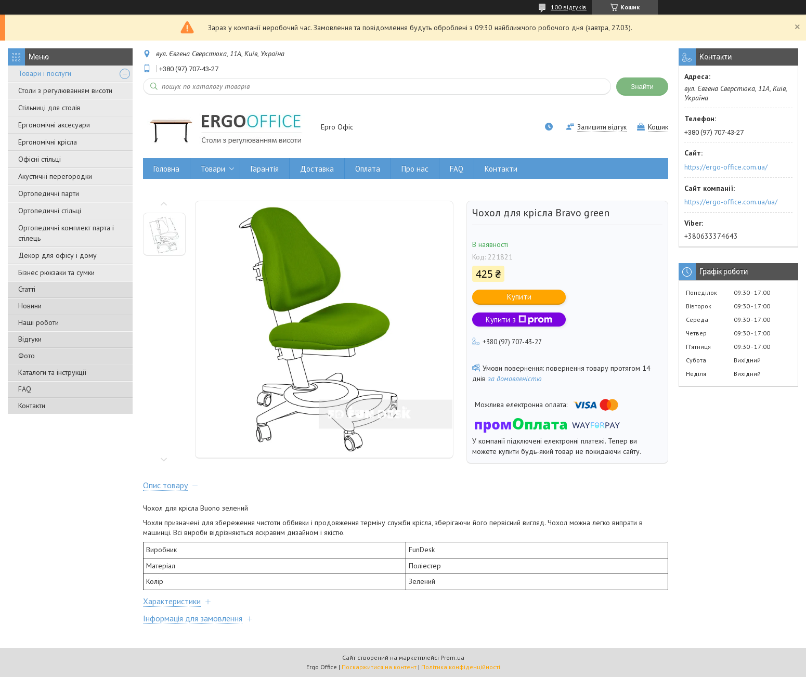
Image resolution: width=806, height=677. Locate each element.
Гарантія (265, 169)
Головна (166, 169)
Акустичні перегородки (55, 176)
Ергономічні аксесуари (54, 124)
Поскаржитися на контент (379, 667)
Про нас (414, 169)
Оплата (367, 169)
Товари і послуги (44, 73)
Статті (26, 289)
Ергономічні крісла (47, 142)
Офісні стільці (39, 159)
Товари (213, 169)
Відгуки (30, 339)
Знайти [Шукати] (642, 86)
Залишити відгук (602, 127)
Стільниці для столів (49, 107)
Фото (26, 355)
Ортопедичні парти (48, 193)
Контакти (31, 405)
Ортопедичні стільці (49, 210)
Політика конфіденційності (460, 667)
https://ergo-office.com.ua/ (726, 167)
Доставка (317, 169)
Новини (30, 305)
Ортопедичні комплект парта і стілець (66, 233)
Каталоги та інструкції (52, 372)
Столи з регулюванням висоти (65, 90)
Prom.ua (452, 657)
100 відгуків (569, 7)
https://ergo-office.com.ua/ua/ (730, 201)
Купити (519, 297)
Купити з (519, 319)
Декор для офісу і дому (57, 255)
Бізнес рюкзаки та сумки (56, 272)
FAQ (24, 389)
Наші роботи (38, 322)
